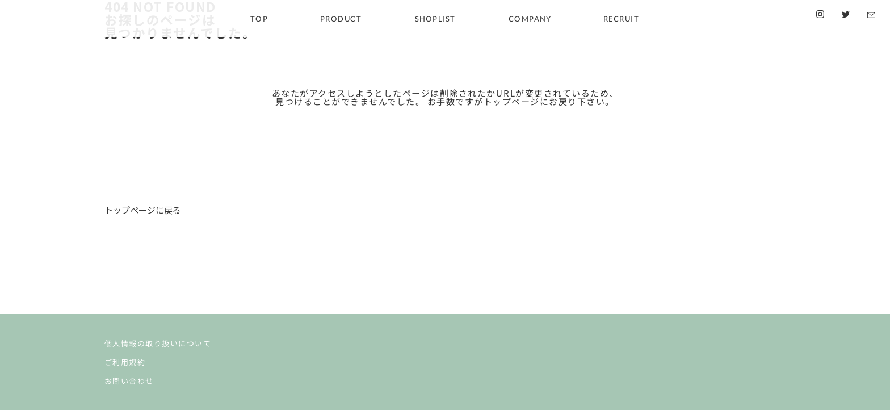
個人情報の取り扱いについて (158, 343)
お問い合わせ (129, 380)
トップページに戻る (142, 210)
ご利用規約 (125, 362)
